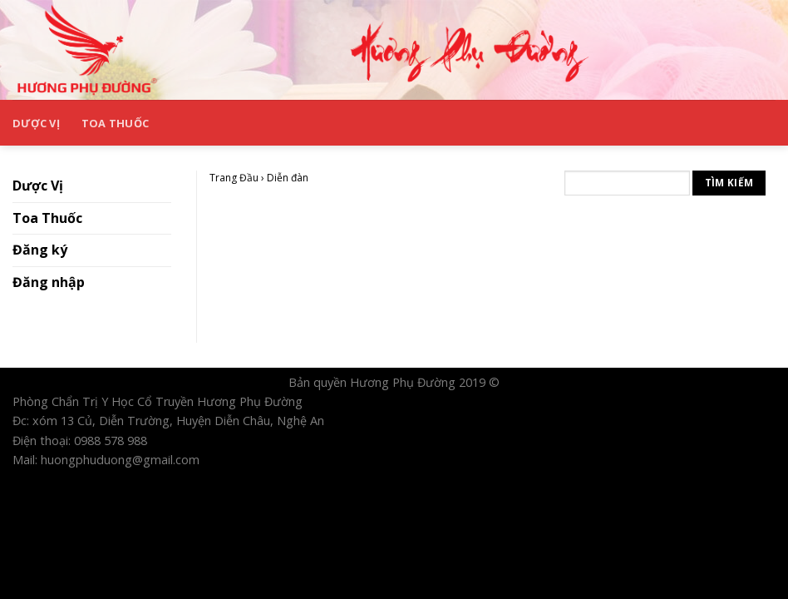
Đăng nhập (48, 282)
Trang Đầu (234, 178)
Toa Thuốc (115, 123)
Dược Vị (36, 123)
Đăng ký (39, 249)
